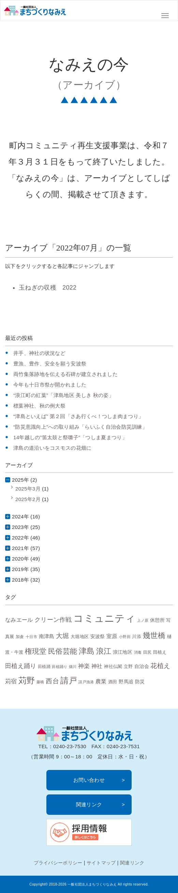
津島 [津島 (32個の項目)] (87, 651)
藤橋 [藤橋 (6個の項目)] (40, 682)
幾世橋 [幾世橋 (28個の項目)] (154, 635)
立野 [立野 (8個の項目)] (128, 666)
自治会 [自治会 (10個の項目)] (141, 666)
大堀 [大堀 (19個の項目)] (62, 635)
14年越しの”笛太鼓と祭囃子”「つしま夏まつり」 (70, 437)
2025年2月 (28, 499)
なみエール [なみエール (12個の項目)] (19, 620)
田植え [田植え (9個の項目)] (160, 652)
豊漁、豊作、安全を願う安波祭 (49, 363)
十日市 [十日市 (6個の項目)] (31, 637)
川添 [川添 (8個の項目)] (136, 636)
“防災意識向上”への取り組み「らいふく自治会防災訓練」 (80, 427)
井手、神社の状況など (39, 353)
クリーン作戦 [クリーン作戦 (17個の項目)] (53, 619)
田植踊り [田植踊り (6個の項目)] (59, 667)
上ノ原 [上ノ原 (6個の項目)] (143, 620)
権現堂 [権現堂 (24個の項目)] (36, 651)
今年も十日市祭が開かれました (49, 385)
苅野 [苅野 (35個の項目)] (26, 680)
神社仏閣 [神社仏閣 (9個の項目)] (113, 666)
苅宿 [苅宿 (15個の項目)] (11, 681)
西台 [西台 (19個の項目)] (52, 681)
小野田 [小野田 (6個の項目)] (125, 637)
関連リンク (89, 804)
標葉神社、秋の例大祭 (39, 406)
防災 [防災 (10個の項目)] (140, 681)
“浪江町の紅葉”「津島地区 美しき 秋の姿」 (63, 395)
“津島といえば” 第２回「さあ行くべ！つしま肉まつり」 (78, 416)
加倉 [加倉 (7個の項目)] (20, 636)
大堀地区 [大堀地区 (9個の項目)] (80, 636)
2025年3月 (28, 489)
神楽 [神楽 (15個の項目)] (84, 666)
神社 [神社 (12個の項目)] (97, 666)
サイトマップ (101, 862)
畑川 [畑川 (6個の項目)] (73, 667)
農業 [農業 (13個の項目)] (101, 681)
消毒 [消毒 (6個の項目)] (138, 652)
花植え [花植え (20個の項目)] (160, 665)
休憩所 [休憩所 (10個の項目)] (157, 620)
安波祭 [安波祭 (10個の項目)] (97, 636)
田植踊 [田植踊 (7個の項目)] (44, 666)
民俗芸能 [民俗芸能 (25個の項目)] (62, 651)
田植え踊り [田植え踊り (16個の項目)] (20, 666)
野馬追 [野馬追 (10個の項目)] (126, 681)
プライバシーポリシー (58, 862)
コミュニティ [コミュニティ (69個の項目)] (104, 618)
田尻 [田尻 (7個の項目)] (147, 652)
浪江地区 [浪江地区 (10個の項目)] (122, 652)
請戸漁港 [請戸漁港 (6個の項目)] (86, 682)
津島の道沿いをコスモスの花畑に (52, 448)
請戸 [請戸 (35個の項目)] (68, 680)
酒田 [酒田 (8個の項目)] (112, 682)
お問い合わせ (89, 780)
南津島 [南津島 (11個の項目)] (47, 636)
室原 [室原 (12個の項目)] (112, 636)
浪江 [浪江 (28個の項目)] (104, 651)
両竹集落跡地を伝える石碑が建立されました (65, 374)
